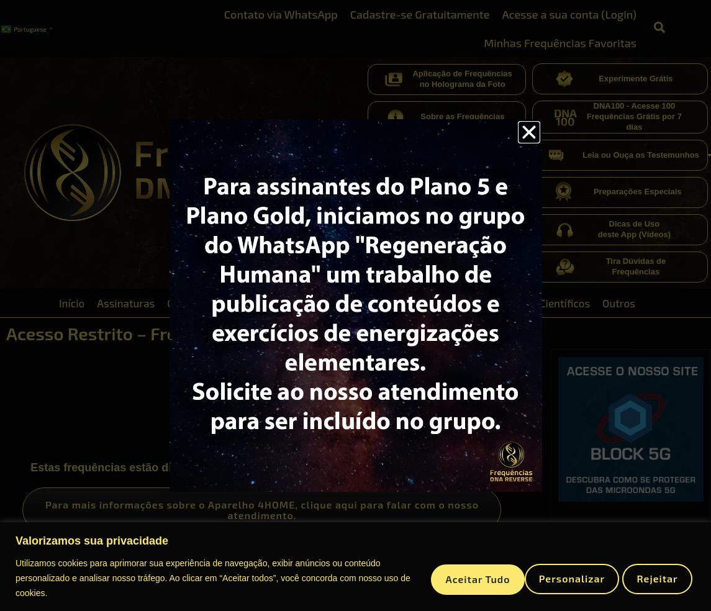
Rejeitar (549, 578)
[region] (355, 566)
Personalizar (453, 578)
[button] (529, 132)
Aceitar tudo (644, 578)
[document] (355, 305)
